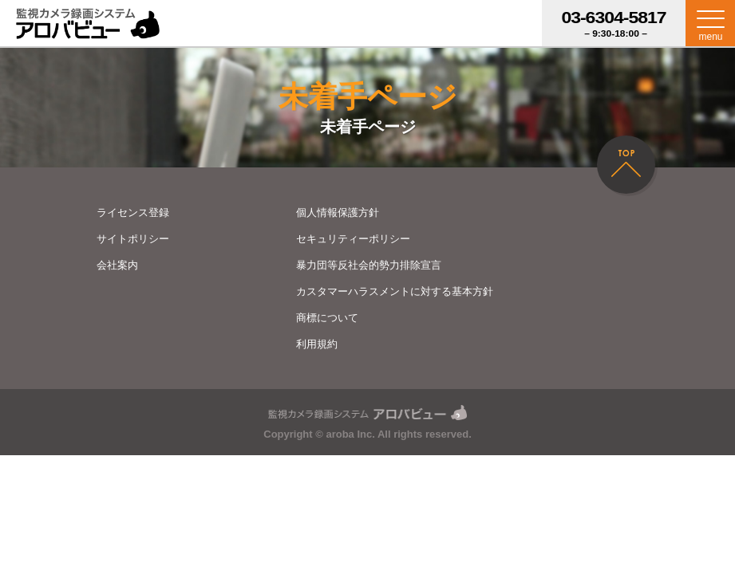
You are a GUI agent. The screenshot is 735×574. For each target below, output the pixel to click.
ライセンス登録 (133, 212)
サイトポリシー (133, 239)
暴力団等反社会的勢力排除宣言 (368, 265)
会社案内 (117, 265)
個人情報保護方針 (337, 212)
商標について (327, 318)
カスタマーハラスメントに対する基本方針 (394, 291)
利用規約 (317, 344)
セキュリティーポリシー (353, 239)
